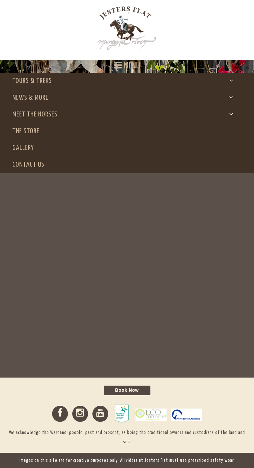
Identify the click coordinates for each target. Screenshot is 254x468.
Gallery (23, 147)
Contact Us (28, 164)
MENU (127, 65)
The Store (25, 131)
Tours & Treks (33, 81)
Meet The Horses (36, 114)
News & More (31, 97)
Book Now (127, 390)
